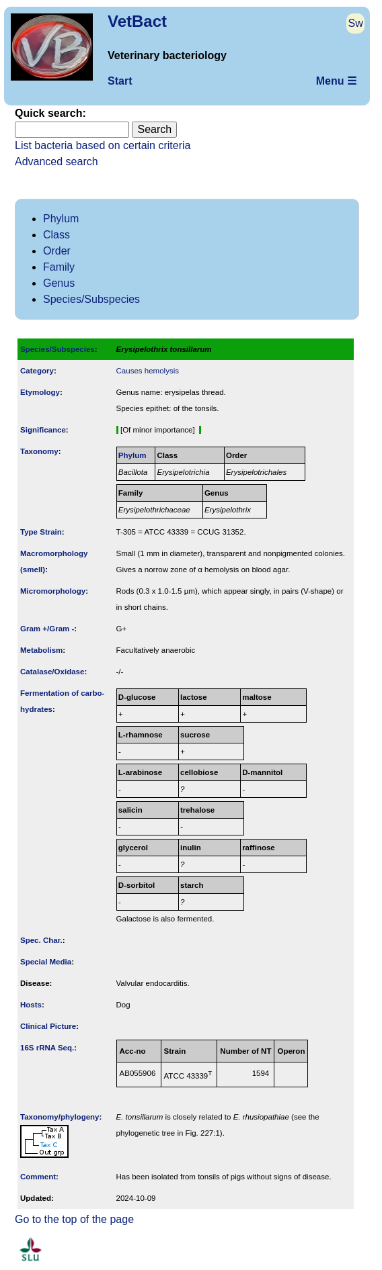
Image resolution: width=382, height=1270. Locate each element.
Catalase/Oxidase (52, 672)
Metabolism (41, 650)
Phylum (61, 218)
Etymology (40, 392)
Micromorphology (52, 591)
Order (57, 251)
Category (37, 371)
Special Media (45, 962)
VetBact (137, 21)
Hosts (31, 1005)
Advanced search (56, 161)
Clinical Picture (48, 1026)
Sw (355, 23)
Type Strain (41, 532)
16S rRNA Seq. (47, 1048)
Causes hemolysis (147, 371)
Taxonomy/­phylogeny (60, 1117)
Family (59, 267)
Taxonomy (39, 451)
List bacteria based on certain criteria (102, 145)
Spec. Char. (41, 940)
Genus (59, 283)
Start (120, 81)
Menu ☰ (336, 81)
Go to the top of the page (74, 1219)
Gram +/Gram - (47, 629)
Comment (38, 1177)
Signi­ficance (43, 430)
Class (56, 234)
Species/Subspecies (91, 299)
